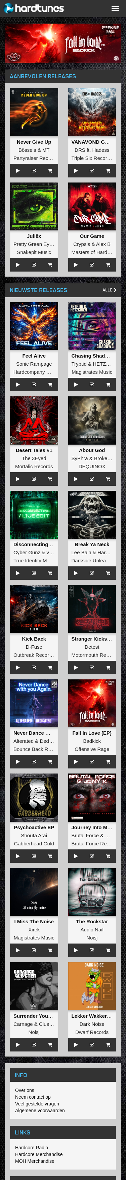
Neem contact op (33, 1097)
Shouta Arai (34, 835)
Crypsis (81, 244)
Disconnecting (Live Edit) (43, 544)
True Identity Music (34, 560)
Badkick (92, 741)
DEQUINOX (92, 466)
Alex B (103, 244)
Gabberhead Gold (34, 843)
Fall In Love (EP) (92, 733)
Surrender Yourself (36, 1016)
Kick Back (34, 639)
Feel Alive (34, 356)
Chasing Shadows (93, 356)
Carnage (23, 1024)
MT (46, 150)
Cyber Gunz (26, 552)
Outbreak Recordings (37, 655)
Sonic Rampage (34, 364)
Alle (110, 289)
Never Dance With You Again (47, 733)
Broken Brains (110, 458)
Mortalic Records (34, 466)
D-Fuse (34, 647)
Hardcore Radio (31, 1147)
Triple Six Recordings (95, 158)
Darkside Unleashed (94, 560)
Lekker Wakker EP (93, 1016)
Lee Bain (81, 552)
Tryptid (79, 364)
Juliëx (34, 236)
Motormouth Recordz (95, 655)
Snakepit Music (34, 252)
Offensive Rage (92, 749)
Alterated (23, 741)
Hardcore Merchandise (39, 1154)
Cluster (47, 1024)
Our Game (92, 236)
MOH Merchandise (34, 1161)
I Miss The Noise (34, 921)
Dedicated (51, 741)
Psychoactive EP (34, 827)
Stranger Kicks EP (93, 639)
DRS (80, 150)
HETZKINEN (107, 364)
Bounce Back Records (38, 749)
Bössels (27, 150)
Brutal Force (85, 835)
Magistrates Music (92, 372)
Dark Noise (92, 1024)
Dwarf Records (92, 1032)
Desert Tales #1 (34, 450)
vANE (52, 552)
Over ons (24, 1090)
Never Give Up (34, 142)
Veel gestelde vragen (37, 1103)
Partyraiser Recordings (39, 158)
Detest (92, 647)
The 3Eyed (34, 458)
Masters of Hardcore (94, 252)
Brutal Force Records (95, 843)
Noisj (91, 937)
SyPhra (80, 458)
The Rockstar (92, 921)
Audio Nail (92, 929)
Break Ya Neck (92, 544)
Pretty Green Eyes (34, 244)
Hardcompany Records (39, 372)
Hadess (101, 150)
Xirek (34, 929)
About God (92, 450)
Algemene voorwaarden (40, 1110)
